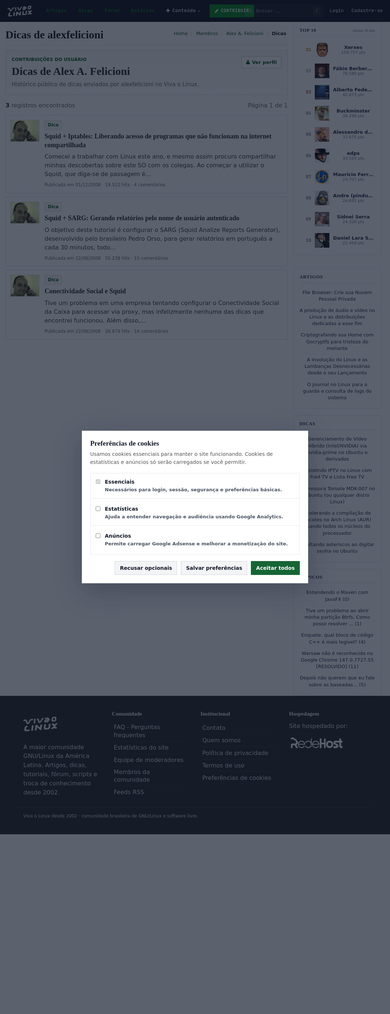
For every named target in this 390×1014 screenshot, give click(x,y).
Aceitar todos (275, 568)
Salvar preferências (214, 568)
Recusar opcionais (146, 568)
